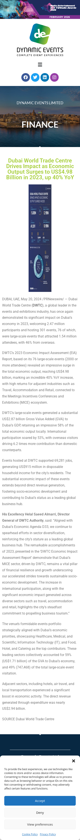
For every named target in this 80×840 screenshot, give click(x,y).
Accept (40, 801)
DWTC (37, 305)
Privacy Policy (48, 834)
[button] (73, 761)
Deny (40, 812)
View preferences (40, 824)
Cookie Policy (30, 834)
